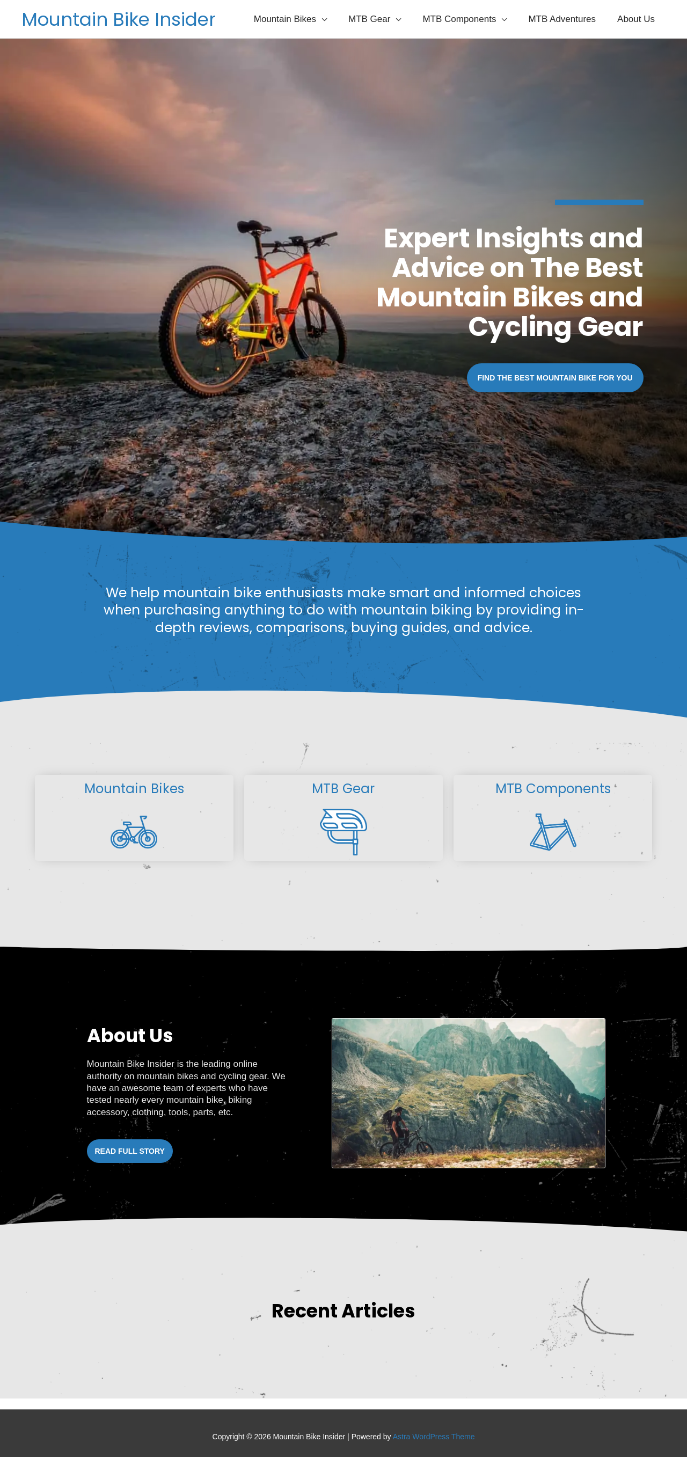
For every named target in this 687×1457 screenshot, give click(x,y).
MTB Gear (343, 788)
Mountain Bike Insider (120, 19)
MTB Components (553, 788)
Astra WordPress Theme (434, 1436)
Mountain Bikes (134, 788)
